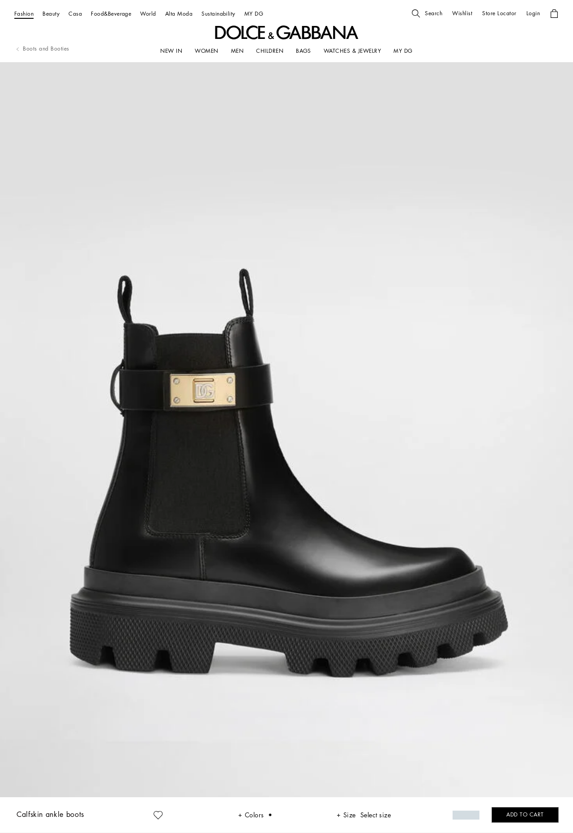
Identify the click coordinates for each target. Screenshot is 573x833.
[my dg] (402, 51)
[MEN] (237, 51)
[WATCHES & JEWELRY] (352, 51)
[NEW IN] (171, 51)
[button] (427, 13)
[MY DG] (253, 13)
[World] (148, 13)
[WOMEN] (206, 51)
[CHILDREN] (269, 51)
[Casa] (75, 13)
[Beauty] (51, 13)
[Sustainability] (218, 13)
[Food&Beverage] (111, 13)
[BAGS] (303, 51)
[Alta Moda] (178, 13)
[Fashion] (24, 13)
